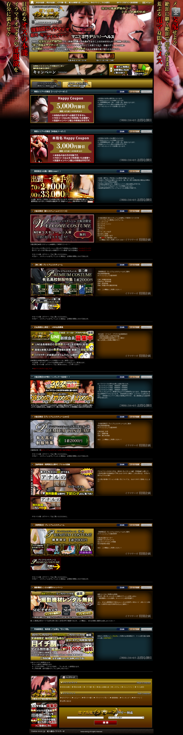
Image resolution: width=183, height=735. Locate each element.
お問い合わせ (66, 701)
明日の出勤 (77, 687)
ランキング (125, 698)
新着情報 (115, 698)
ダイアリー (66, 698)
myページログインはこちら (42, 368)
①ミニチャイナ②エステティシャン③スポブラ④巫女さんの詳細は (61, 248)
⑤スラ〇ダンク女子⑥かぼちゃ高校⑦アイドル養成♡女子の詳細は (61, 250)
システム (116, 687)
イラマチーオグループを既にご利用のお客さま (77, 83)
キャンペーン (128, 687)
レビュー (77, 698)
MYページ (137, 698)
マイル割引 (140, 687)
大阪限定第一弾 (57, 450)
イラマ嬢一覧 (90, 687)
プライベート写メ (101, 698)
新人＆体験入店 (103, 687)
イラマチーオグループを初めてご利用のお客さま (47, 83)
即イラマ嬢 (88, 698)
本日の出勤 (66, 687)
